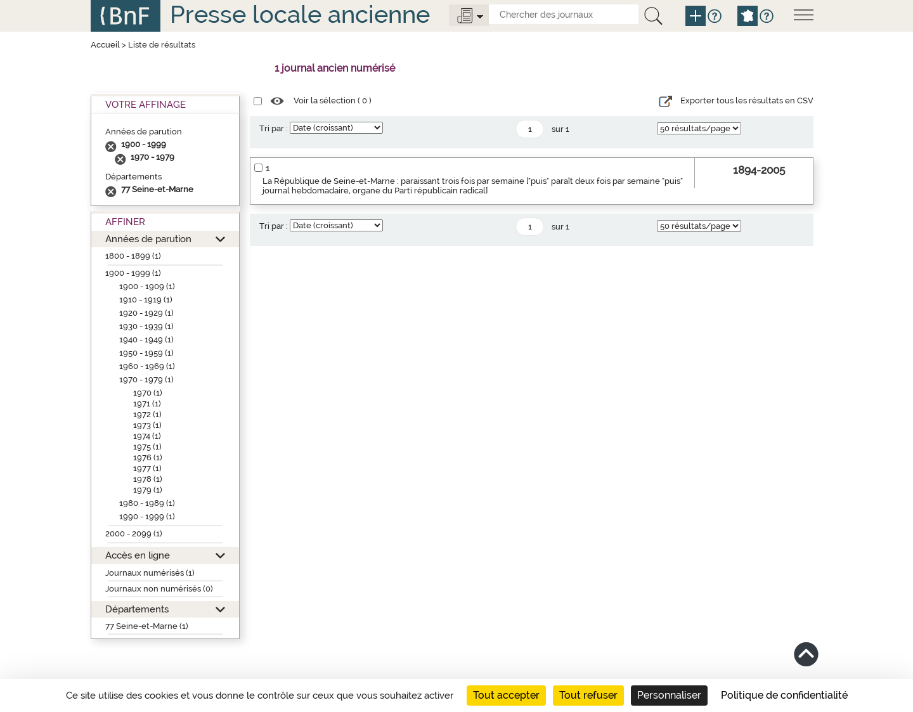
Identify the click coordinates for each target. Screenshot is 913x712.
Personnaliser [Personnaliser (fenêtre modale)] (669, 695)
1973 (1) (147, 425)
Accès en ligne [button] (137, 555)
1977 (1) (147, 468)
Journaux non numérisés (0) (159, 588)
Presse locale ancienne (300, 14)
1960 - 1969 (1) (147, 366)
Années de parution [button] (148, 238)
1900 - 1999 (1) (133, 273)
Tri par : (273, 128)
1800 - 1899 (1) (133, 256)
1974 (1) (147, 436)
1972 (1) (147, 414)
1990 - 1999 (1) (147, 516)
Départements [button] (137, 609)
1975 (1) (147, 446)
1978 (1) (147, 479)
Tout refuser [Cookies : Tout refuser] (588, 695)
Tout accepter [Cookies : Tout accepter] (506, 695)
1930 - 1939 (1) (146, 326)
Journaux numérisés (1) (150, 573)
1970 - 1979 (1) (146, 379)
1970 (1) (147, 393)
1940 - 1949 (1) (146, 339)
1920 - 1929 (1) (146, 313)
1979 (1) (147, 490)
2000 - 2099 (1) (133, 533)
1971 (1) (147, 403)
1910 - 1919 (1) (145, 299)
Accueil (105, 44)
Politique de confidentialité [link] (784, 695)
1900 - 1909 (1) (147, 286)
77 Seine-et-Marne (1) (146, 626)
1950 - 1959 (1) (146, 353)
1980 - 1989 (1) (147, 503)
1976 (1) (147, 457)
